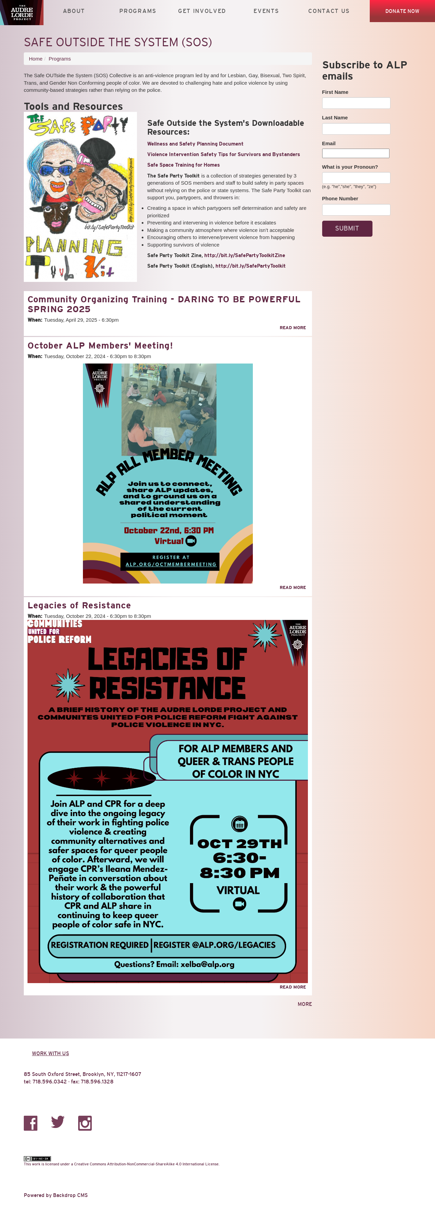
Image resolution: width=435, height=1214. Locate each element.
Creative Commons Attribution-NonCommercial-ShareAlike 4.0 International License (146, 1164)
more (305, 1004)
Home (35, 59)
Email (329, 143)
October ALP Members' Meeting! (100, 345)
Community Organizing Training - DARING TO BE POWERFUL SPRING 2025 (164, 304)
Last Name (335, 117)
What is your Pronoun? (350, 167)
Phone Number (340, 198)
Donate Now (402, 11)
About (74, 11)
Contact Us (329, 11)
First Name (335, 92)
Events (266, 11)
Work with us (50, 1053)
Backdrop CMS (70, 1195)
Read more (293, 327)
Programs (138, 11)
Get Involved (202, 11)
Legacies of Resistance (79, 605)
